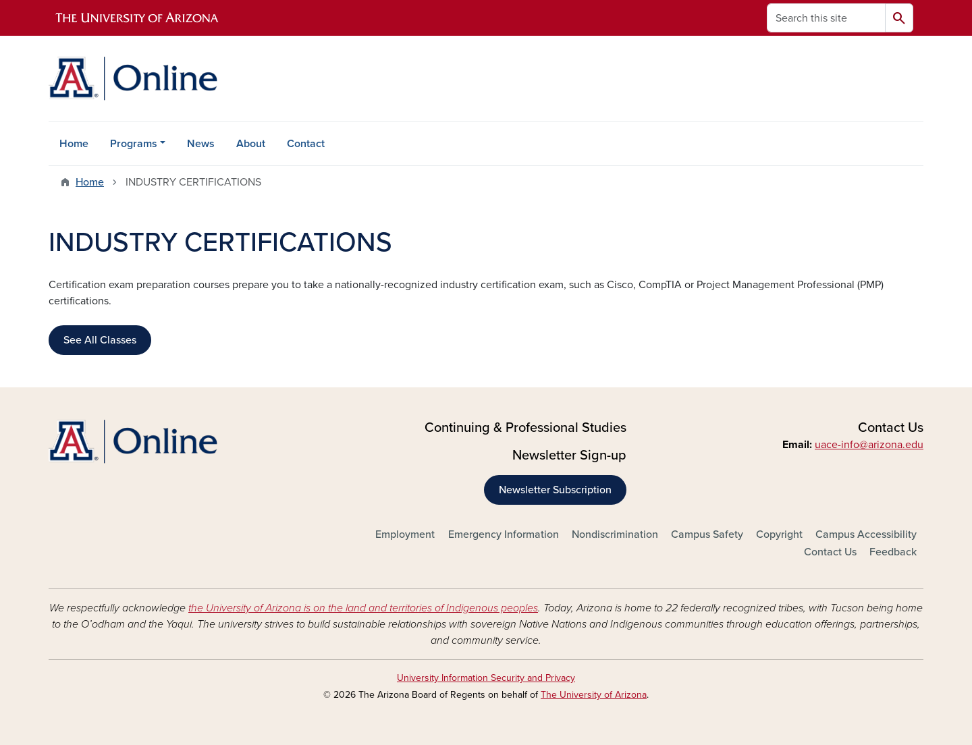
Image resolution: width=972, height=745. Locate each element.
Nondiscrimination (615, 534)
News (201, 143)
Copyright (779, 534)
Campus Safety (707, 534)
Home (73, 143)
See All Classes (99, 340)
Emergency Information (503, 534)
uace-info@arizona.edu (869, 444)
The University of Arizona (594, 694)
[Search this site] (826, 17)
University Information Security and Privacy (486, 678)
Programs (133, 143)
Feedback (893, 552)
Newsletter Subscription (555, 490)
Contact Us (830, 552)
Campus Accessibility (866, 534)
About (250, 143)
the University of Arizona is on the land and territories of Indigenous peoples (363, 608)
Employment (405, 534)
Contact (306, 143)
